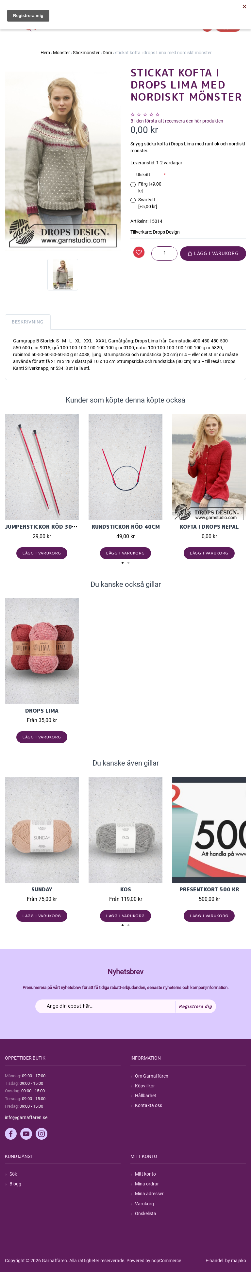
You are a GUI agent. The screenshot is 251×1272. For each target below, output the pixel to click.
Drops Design (166, 232)
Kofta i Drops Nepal (209, 526)
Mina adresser (149, 1193)
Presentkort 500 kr (209, 889)
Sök (13, 1174)
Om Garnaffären (151, 1076)
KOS (125, 889)
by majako (235, 1260)
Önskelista (145, 1213)
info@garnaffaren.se (26, 1117)
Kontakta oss (148, 1105)
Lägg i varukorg (213, 253)
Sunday (41, 889)
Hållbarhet (145, 1095)
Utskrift (143, 174)
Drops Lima (42, 710)
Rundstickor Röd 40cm (126, 526)
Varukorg (144, 1203)
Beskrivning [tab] (28, 321)
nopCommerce (166, 1260)
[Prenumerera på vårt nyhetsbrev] (125, 1006)
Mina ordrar (147, 1183)
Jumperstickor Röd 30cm (42, 526)
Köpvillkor (145, 1085)
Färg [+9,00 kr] (149, 187)
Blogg (15, 1183)
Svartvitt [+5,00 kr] (147, 203)
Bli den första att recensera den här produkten (176, 121)
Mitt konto (145, 1174)
